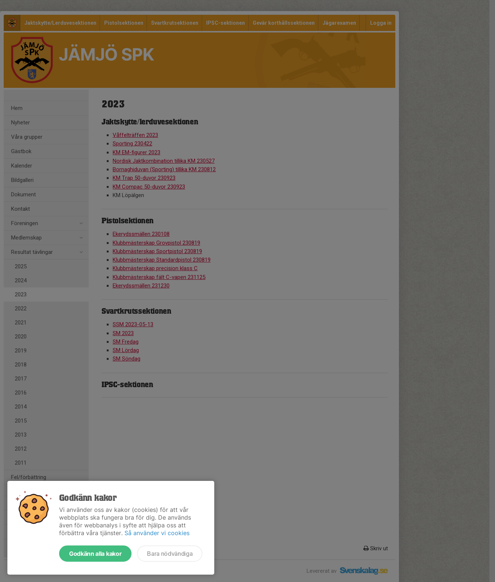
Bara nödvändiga (169, 553)
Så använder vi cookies (157, 533)
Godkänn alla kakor (95, 553)
